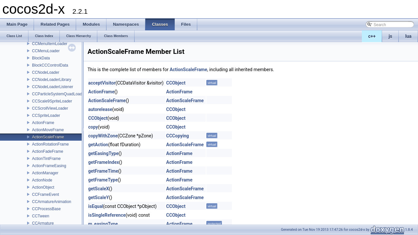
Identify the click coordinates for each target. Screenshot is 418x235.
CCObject (175, 83)
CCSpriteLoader (46, 115)
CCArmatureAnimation (51, 201)
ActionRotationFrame (50, 144)
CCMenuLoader (46, 51)
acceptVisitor (102, 83)
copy (93, 127)
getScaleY (98, 197)
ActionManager (45, 173)
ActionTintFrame (46, 158)
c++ (372, 36)
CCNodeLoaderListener (52, 87)
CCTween (40, 216)
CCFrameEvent (45, 194)
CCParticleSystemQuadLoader (59, 94)
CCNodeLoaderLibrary (51, 79)
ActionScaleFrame (48, 137)
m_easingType (103, 224)
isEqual (95, 206)
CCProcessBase (46, 209)
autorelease (100, 109)
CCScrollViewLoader (50, 108)
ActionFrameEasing (49, 166)
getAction (98, 144)
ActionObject (43, 187)
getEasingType (103, 153)
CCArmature (43, 223)
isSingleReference (107, 215)
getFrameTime (103, 171)
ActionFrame (43, 122)
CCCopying (177, 135)
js (390, 36)
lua (408, 36)
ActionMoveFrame (48, 130)
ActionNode (42, 180)
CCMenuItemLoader (49, 43)
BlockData (41, 58)
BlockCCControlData (50, 65)
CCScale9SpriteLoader (52, 101)
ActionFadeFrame (47, 151)
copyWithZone (103, 135)
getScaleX (98, 188)
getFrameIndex (103, 162)
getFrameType (103, 179)
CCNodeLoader (45, 72)
